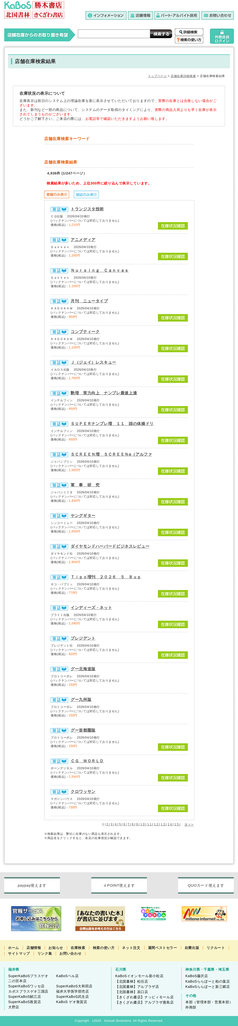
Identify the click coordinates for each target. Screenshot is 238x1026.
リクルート (216, 948)
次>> (189, 824)
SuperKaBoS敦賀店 (24, 1002)
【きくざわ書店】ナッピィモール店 (144, 997)
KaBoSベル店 (67, 976)
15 (177, 824)
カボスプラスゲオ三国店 (28, 991)
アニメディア (83, 240)
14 (170, 824)
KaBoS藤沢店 (196, 976)
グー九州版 (81, 699)
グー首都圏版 (83, 730)
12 (156, 824)
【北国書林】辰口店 (131, 992)
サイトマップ (19, 953)
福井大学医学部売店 (72, 991)
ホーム (13, 948)
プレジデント (83, 638)
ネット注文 (131, 948)
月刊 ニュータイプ (89, 301)
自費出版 (192, 948)
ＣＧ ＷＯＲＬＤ (87, 761)
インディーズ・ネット (91, 607)
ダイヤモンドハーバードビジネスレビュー (110, 546)
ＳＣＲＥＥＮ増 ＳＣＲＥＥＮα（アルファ (111, 454)
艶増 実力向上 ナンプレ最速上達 (104, 393)
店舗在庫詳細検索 (183, 76)
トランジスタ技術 (87, 209)
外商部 (190, 1007)
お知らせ (55, 948)
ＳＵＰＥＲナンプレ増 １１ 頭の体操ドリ (112, 424)
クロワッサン (83, 791)
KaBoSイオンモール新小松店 (139, 976)
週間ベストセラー (162, 948)
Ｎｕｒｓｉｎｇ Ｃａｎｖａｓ (100, 270)
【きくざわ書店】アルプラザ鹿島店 (144, 1002)
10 (143, 824)
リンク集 (44, 953)
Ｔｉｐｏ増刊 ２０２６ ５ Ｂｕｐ (106, 577)
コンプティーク (85, 332)
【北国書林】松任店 (131, 981)
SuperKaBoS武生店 (72, 997)
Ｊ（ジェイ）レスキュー (93, 362)
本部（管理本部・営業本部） (209, 1002)
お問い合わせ (70, 953)
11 (149, 824)
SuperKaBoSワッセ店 (26, 986)
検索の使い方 (104, 948)
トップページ (157, 76)
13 (163, 824)
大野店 (13, 1007)
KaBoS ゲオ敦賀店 (71, 1002)
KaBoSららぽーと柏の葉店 (207, 981)
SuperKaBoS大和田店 (74, 986)
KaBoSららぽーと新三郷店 (207, 987)
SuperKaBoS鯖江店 (24, 997)
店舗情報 (33, 948)
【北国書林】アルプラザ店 (137, 987)
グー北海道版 (83, 669)
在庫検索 (78, 948)
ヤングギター (83, 515)
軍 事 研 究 (85, 485)
